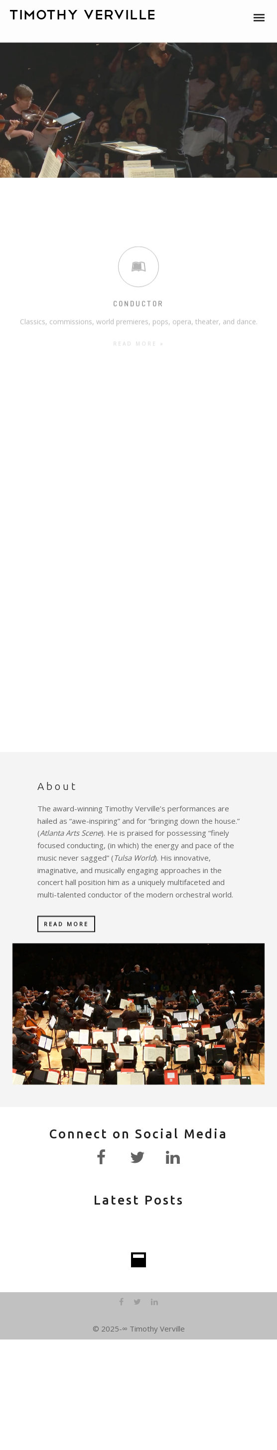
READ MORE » (138, 300)
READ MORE (66, 924)
